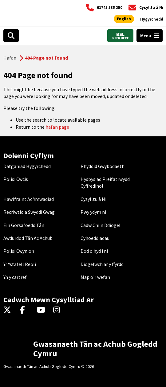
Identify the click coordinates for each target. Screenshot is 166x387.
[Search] (11, 35)
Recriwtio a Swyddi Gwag (29, 212)
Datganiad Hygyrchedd (27, 166)
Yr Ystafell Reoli (19, 264)
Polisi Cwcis (15, 179)
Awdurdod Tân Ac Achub (28, 238)
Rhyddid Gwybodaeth (102, 166)
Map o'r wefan (95, 277)
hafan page (57, 127)
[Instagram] (58, 310)
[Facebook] (25, 310)
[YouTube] (42, 310)
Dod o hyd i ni (94, 251)
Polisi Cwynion (18, 251)
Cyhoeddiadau (95, 238)
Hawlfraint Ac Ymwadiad (28, 199)
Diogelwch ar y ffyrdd (102, 264)
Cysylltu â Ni (93, 199)
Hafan (9, 58)
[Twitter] (8, 310)
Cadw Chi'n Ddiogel (101, 225)
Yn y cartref (15, 277)
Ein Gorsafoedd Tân (23, 225)
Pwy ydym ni (93, 212)
